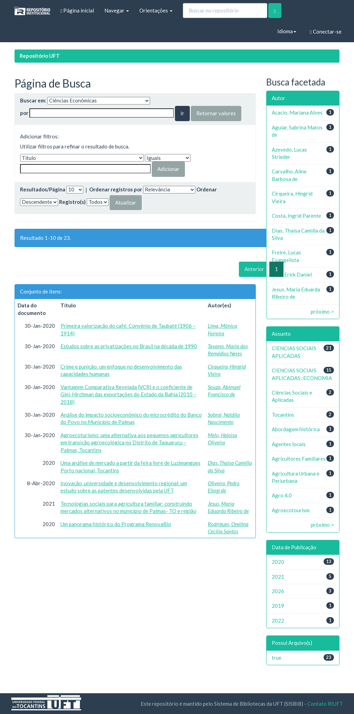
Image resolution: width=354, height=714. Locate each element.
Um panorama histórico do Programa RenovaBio (115, 524)
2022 (278, 620)
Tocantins (283, 415)
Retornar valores (216, 113)
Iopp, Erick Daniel (292, 274)
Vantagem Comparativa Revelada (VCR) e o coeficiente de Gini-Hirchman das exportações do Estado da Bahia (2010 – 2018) (128, 394)
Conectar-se (325, 31)
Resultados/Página (42, 189)
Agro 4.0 (282, 495)
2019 (278, 606)
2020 (278, 562)
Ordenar (206, 189)
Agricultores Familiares (299, 458)
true (276, 657)
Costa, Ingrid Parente (296, 216)
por (24, 113)
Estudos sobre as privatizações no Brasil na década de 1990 (128, 346)
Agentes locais (289, 444)
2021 (278, 576)
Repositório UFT (40, 56)
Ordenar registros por (115, 189)
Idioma (286, 31)
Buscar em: (33, 100)
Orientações (156, 10)
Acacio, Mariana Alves (297, 112)
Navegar (116, 10)
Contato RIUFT (325, 704)
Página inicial (77, 10)
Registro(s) (72, 202)
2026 (278, 591)
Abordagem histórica (296, 429)
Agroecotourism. (291, 510)
